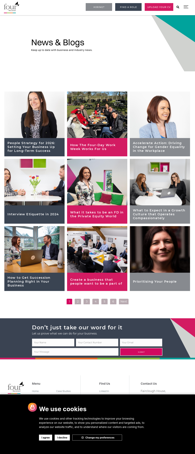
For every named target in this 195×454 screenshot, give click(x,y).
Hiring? (98, 7)
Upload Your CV (159, 7)
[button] (186, 7)
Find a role (128, 7)
